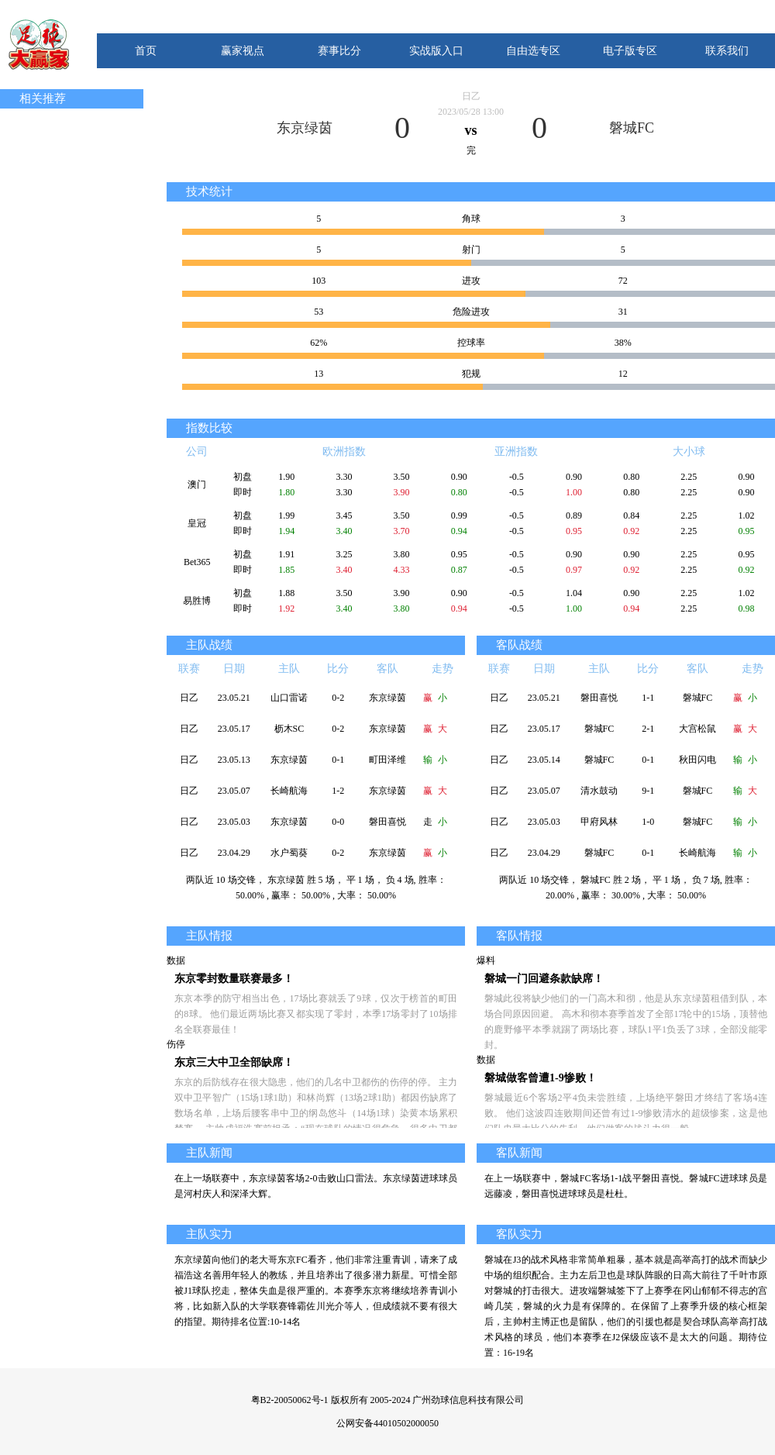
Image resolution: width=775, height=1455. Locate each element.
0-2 (338, 697)
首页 (146, 51)
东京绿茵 (304, 128)
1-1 (648, 697)
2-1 (648, 728)
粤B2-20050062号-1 (290, 1400)
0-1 (338, 759)
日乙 (471, 96)
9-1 (648, 790)
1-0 (648, 821)
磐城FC (631, 128)
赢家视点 (242, 51)
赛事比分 (339, 51)
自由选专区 (533, 51)
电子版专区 (630, 51)
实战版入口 (436, 51)
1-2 (338, 790)
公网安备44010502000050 (387, 1423)
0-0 (338, 821)
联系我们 (727, 51)
